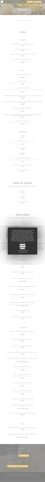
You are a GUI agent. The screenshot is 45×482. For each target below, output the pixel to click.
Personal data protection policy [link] (22, 250)
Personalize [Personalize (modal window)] (22, 248)
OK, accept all (22, 244)
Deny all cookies (22, 246)
